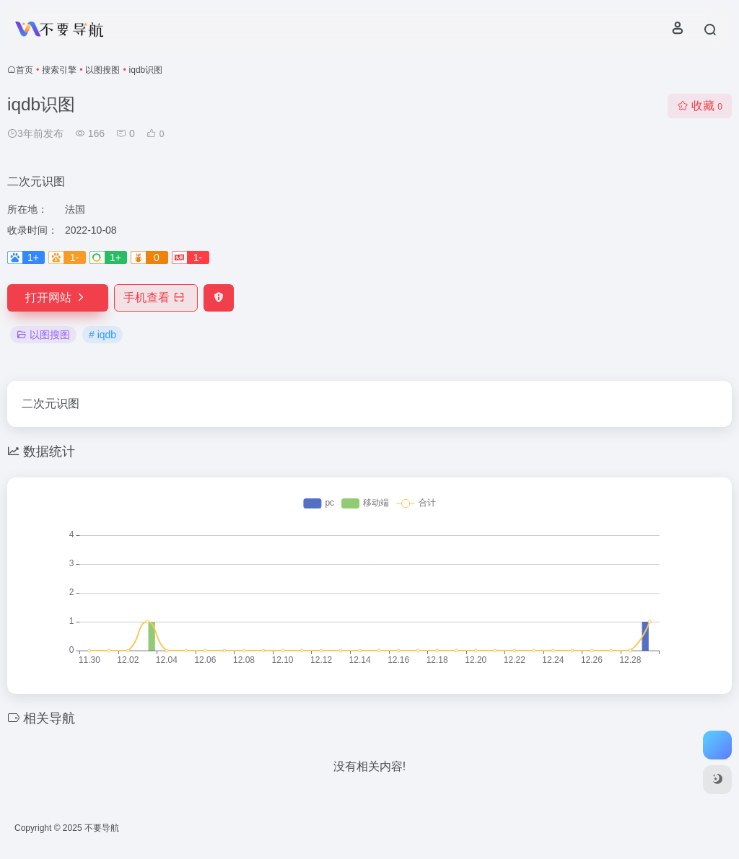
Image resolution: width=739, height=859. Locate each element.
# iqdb (102, 334)
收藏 (699, 106)
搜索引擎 (59, 70)
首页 (24, 70)
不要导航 (101, 828)
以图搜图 (102, 70)
